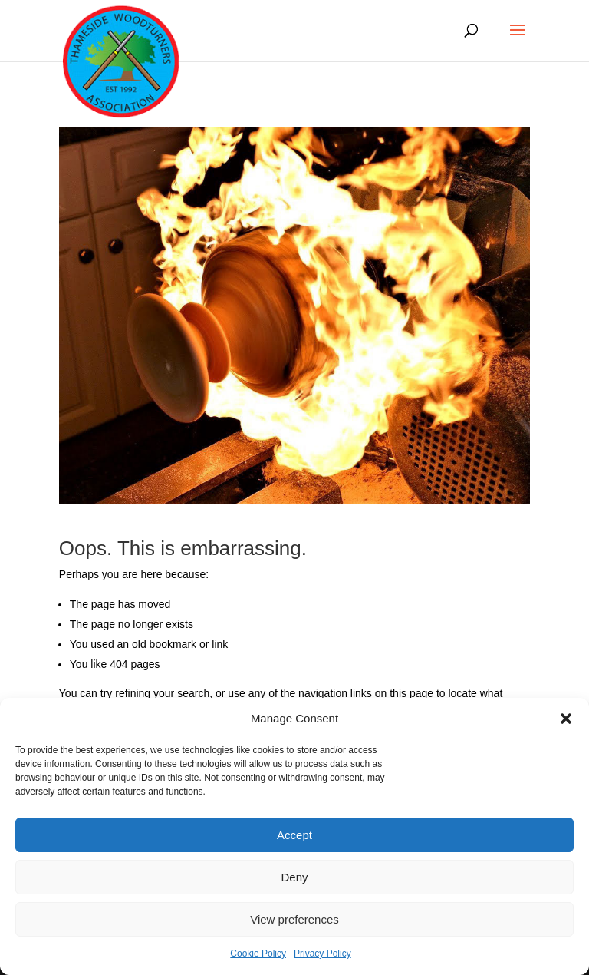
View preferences (294, 919)
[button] (566, 718)
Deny (294, 877)
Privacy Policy (322, 953)
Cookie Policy (258, 953)
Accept (294, 834)
